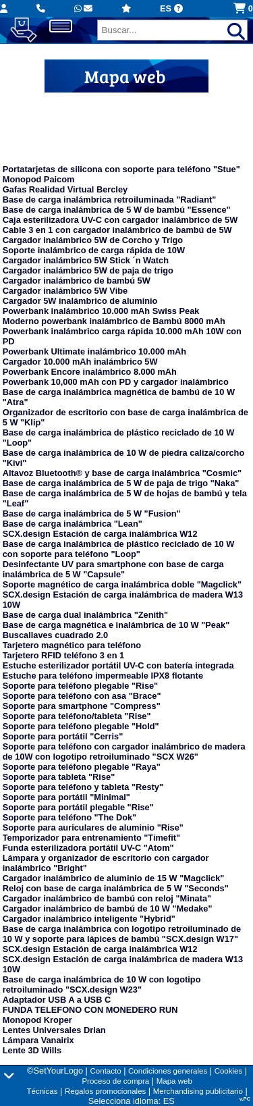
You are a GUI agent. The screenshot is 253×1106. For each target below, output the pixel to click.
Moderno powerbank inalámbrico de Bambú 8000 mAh (114, 321)
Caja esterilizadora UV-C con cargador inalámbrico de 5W (120, 220)
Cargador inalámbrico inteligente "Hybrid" (89, 919)
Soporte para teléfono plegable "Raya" (82, 767)
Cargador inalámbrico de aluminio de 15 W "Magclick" (114, 878)
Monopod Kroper (37, 1020)
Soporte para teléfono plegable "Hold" (81, 726)
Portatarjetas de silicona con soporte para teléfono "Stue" (121, 169)
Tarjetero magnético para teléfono (72, 645)
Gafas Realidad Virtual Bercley (65, 189)
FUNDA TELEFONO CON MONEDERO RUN (90, 1010)
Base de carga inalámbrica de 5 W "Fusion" (92, 513)
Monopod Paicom (39, 179)
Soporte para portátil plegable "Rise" (78, 807)
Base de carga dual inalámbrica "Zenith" (85, 615)
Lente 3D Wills (32, 1050)
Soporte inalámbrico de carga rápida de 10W (94, 250)
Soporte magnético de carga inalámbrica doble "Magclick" (122, 584)
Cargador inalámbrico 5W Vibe (65, 291)
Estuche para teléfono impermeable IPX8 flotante (103, 675)
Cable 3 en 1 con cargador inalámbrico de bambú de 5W (117, 230)
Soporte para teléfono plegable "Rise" (80, 686)
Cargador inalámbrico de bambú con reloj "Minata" (107, 898)
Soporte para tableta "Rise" (59, 777)
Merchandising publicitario (198, 1091)
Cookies (229, 1071)
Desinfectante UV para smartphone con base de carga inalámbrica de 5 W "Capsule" (113, 569)
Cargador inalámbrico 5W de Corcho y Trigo (93, 240)
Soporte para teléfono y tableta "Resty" (83, 787)
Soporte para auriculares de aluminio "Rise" (93, 827)
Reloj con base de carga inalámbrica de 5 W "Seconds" (116, 888)
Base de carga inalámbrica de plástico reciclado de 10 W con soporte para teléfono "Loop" (119, 549)
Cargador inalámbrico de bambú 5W (76, 280)
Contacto (105, 1071)
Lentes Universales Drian (54, 1030)
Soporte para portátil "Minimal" (66, 797)
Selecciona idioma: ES (131, 1101)
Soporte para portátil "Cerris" (63, 736)
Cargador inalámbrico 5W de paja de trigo (88, 270)
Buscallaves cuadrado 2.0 (56, 635)
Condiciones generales (167, 1071)
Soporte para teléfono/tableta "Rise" (77, 716)
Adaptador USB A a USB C (57, 1000)
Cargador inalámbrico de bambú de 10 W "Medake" (108, 908)
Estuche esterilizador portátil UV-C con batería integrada (118, 665)
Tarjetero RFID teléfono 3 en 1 (63, 655)
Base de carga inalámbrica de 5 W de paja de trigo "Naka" (121, 483)
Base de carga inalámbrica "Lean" (72, 524)
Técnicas (41, 1091)
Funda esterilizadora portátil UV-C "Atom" (88, 848)
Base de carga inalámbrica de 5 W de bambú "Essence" (117, 210)
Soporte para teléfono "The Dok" (69, 817)
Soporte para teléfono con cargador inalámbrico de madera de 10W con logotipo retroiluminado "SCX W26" (124, 751)
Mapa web (174, 1081)
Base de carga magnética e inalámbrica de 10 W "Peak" (116, 625)
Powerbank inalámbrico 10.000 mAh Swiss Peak (101, 311)
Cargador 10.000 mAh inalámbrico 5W (80, 362)
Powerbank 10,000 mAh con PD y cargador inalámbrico (116, 382)
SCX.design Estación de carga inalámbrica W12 (100, 534)
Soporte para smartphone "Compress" (82, 706)
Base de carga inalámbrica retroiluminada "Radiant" (110, 199)
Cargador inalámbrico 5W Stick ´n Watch (86, 260)
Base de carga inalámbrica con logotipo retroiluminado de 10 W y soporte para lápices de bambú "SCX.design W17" (122, 934)
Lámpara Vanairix (38, 1040)
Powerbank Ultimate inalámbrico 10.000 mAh (94, 351)
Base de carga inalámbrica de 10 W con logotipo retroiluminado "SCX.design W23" (102, 984)
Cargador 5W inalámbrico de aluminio (80, 301)
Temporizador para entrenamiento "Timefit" (91, 838)
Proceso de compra (115, 1081)
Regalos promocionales (105, 1091)
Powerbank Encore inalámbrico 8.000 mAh (90, 372)
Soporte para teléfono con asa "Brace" (82, 696)
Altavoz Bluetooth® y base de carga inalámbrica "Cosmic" (122, 473)
